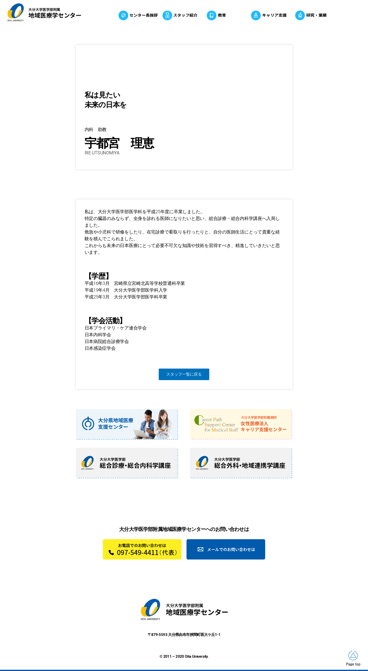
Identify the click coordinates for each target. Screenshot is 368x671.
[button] (184, 374)
